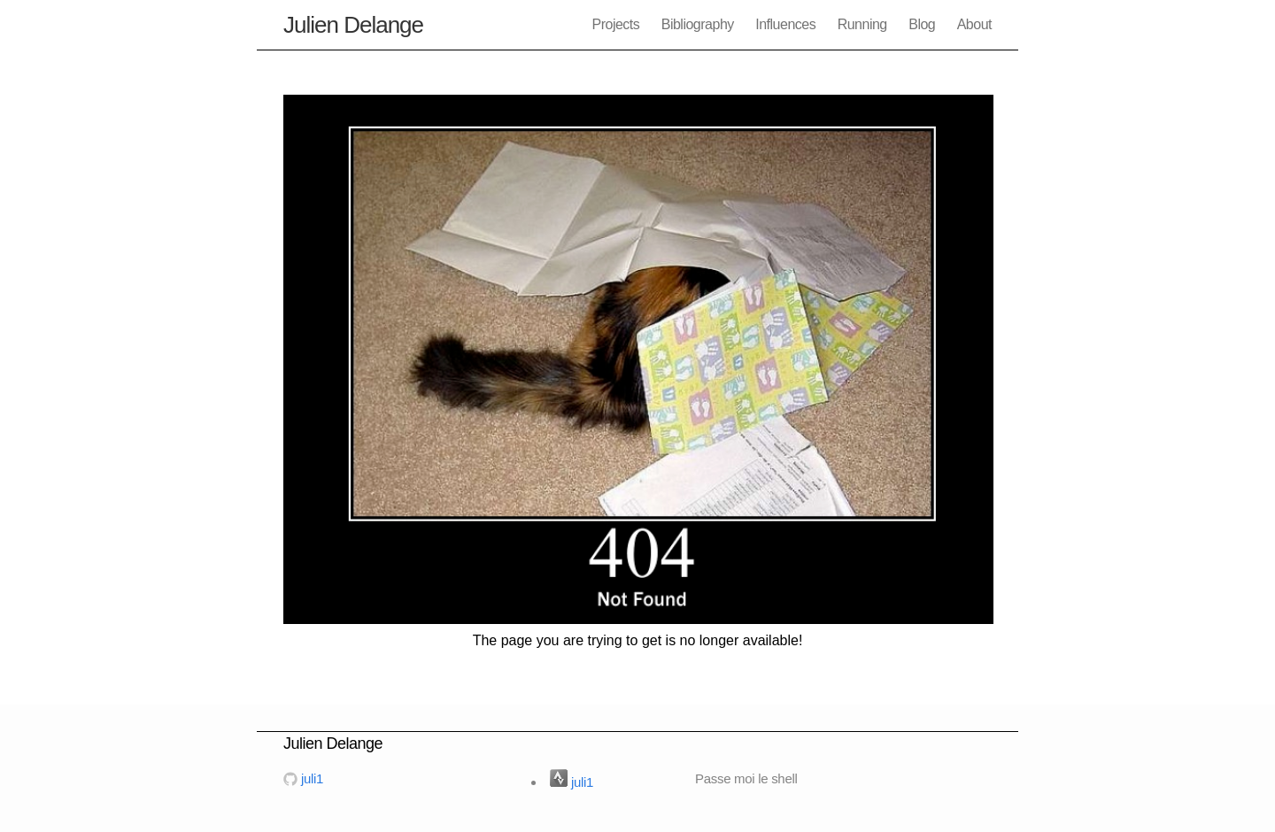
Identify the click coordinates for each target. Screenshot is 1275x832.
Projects (615, 24)
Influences (785, 24)
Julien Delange (353, 25)
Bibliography (697, 24)
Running (862, 24)
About (974, 24)
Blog (921, 24)
